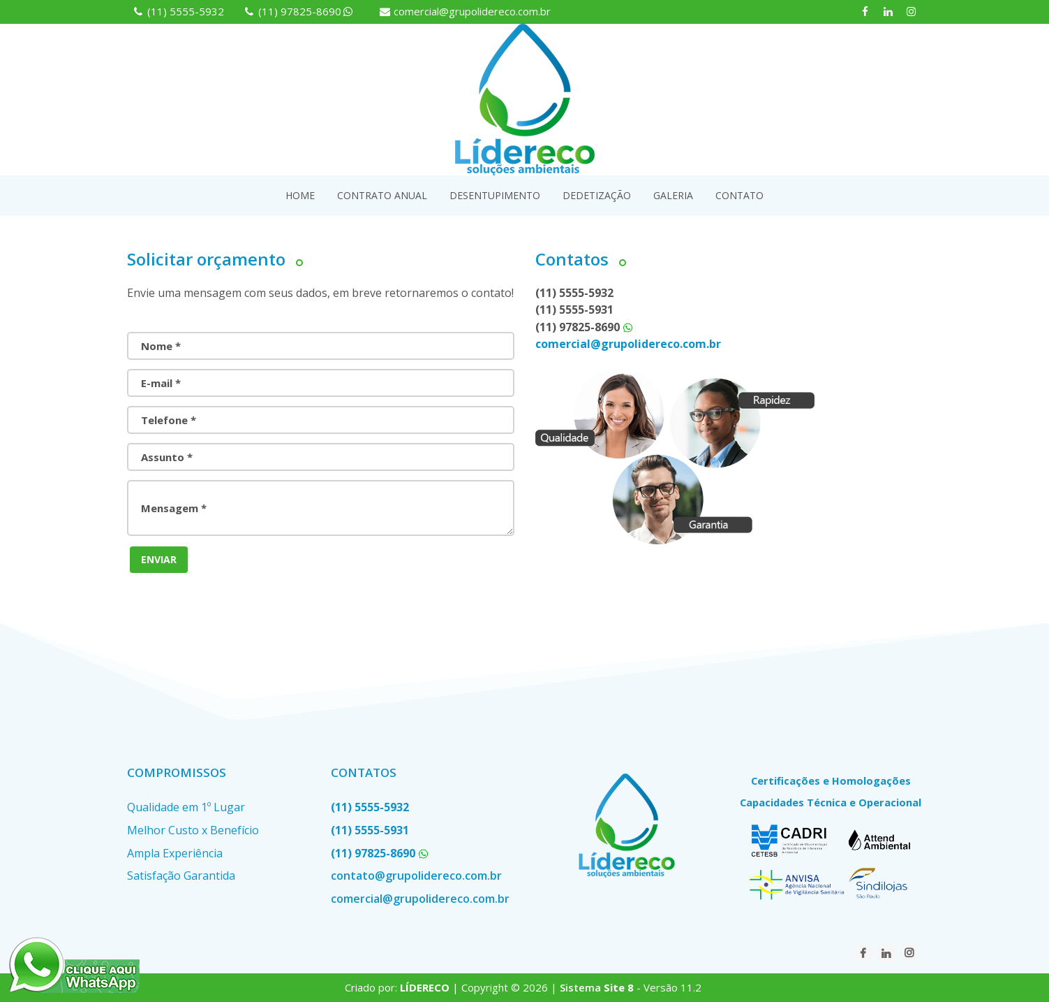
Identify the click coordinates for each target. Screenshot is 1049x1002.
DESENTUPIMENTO (494, 195)
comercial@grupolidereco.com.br (472, 11)
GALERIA (673, 195)
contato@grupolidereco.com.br (416, 875)
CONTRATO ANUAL (382, 195)
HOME (300, 195)
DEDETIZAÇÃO (597, 195)
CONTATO (739, 195)
